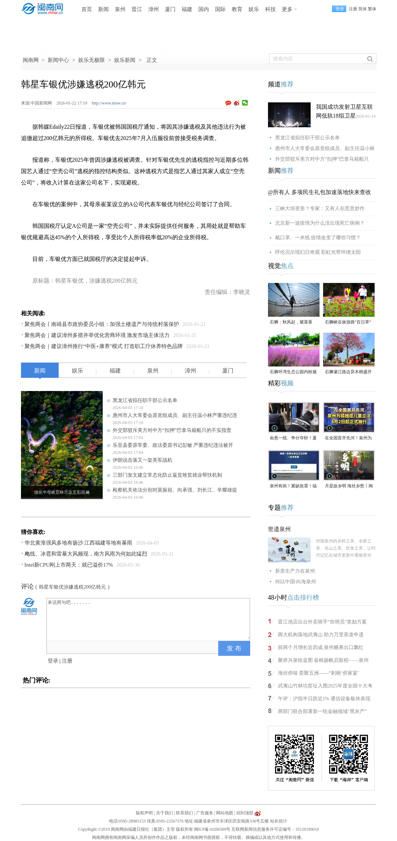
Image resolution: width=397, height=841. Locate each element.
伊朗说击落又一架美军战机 (142, 460)
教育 (237, 9)
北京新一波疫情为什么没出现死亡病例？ (320, 223)
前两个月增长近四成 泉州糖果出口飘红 (321, 647)
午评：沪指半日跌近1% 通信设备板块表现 (324, 698)
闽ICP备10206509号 (212, 829)
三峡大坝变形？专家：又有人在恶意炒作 (320, 208)
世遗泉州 (279, 529)
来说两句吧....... (149, 619)
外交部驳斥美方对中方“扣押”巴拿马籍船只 (322, 159)
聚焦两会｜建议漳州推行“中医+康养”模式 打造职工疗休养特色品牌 (104, 346)
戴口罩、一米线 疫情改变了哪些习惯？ (318, 237)
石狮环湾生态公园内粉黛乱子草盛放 (293, 372)
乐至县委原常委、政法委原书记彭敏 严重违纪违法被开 (173, 445)
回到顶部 (244, 812)
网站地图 (224, 812)
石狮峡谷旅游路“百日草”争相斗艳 (348, 323)
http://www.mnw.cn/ (109, 103)
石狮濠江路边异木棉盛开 (348, 371)
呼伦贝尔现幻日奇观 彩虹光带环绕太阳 (318, 252)
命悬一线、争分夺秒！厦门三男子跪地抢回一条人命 (293, 438)
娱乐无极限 (91, 60)
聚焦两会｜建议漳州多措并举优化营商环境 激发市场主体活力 (97, 335)
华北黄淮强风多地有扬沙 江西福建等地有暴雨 (79, 543)
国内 (203, 9)
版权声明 (144, 812)
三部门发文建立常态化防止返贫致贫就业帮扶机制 (167, 475)
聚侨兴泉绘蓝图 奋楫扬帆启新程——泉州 (323, 660)
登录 (53, 661)
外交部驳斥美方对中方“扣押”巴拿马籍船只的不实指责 (172, 430)
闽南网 (31, 60)
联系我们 (184, 812)
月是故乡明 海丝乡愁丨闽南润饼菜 (349, 486)
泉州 (120, 9)
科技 (270, 9)
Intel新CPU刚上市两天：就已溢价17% (69, 565)
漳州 (153, 9)
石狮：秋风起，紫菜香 (291, 322)
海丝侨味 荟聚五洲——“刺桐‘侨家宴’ (318, 673)
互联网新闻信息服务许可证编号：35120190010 (275, 829)
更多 (287, 9)
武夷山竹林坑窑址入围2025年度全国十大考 (325, 686)
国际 (220, 9)
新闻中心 (58, 60)
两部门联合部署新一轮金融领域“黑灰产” (322, 711)
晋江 (137, 9)
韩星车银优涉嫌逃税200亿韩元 (72, 587)
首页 (86, 9)
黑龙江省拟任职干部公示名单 (145, 400)
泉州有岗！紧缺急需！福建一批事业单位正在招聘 (293, 486)
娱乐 (253, 9)
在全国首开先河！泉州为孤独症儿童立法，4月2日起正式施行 (348, 438)
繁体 (372, 8)
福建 (187, 9)
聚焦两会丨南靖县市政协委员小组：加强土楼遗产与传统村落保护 (102, 324)
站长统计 (278, 821)
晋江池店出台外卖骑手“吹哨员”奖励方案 (322, 622)
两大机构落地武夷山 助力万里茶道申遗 (321, 634)
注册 (353, 8)
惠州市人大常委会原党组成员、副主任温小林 (325, 148)
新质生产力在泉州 (295, 571)
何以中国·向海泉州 (295, 581)
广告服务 (204, 812)
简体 (362, 8)
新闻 (103, 9)
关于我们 (164, 812)
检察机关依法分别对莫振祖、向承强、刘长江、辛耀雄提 (175, 490)
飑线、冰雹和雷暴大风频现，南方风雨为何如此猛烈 (86, 554)
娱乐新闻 (124, 60)
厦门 (170, 9)
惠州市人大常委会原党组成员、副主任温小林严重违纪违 (175, 415)
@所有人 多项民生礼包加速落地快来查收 (319, 192)
